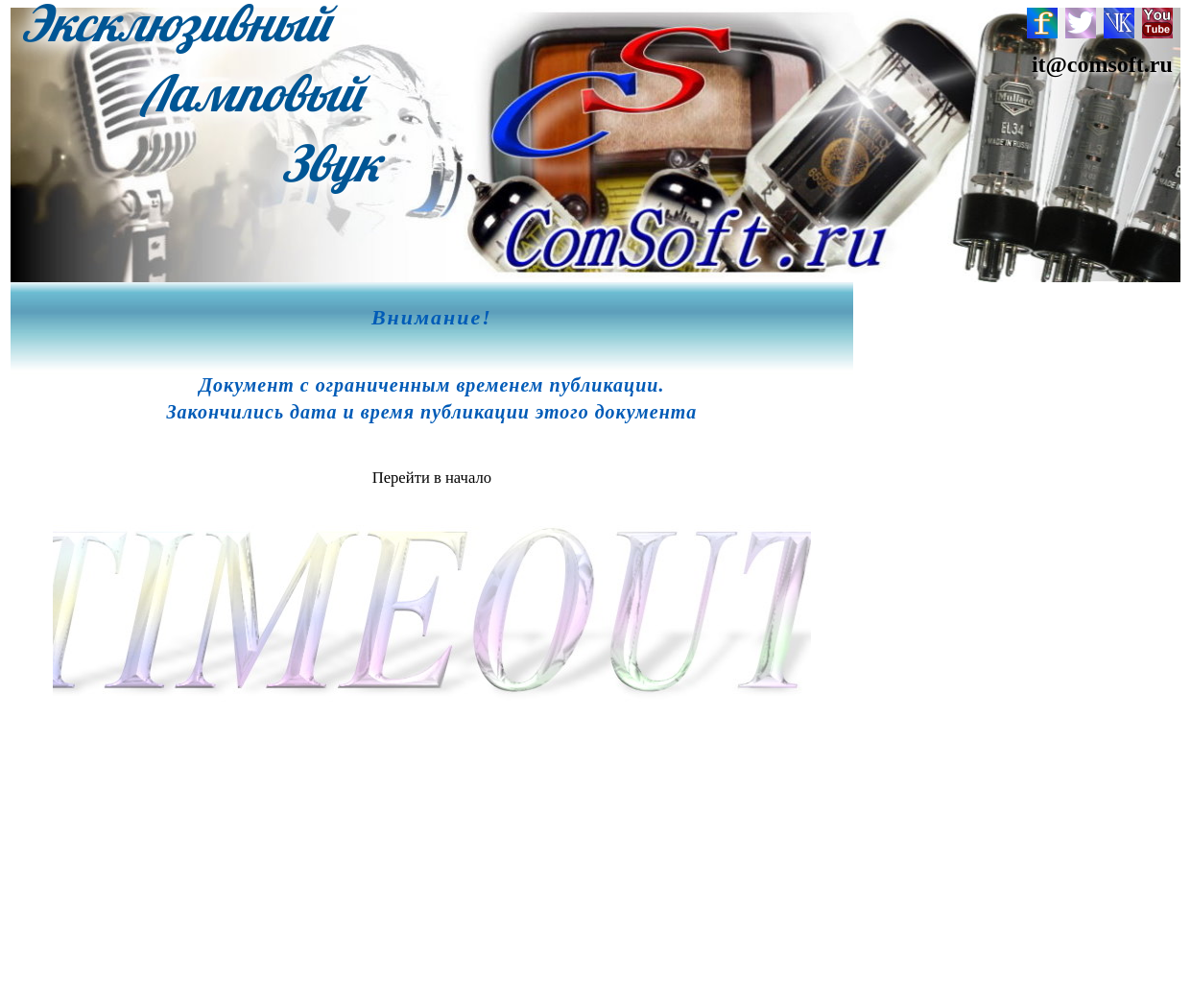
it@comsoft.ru (1102, 64)
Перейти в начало (431, 477)
